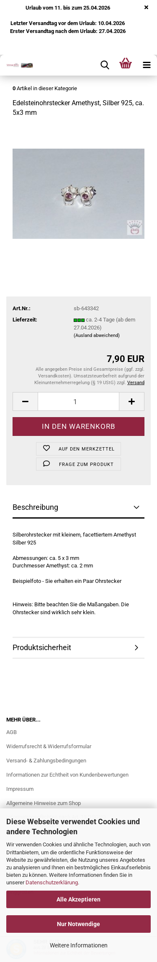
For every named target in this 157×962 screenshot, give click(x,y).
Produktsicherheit (42, 647)
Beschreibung (35, 507)
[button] (25, 401)
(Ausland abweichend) (97, 335)
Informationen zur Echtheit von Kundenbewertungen (67, 775)
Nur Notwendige (78, 924)
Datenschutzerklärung (52, 882)
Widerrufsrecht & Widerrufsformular (48, 746)
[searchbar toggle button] (104, 65)
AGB (11, 732)
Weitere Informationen (79, 945)
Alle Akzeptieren (78, 899)
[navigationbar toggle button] (146, 65)
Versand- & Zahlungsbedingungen (46, 760)
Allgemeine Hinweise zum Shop (43, 803)
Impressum (19, 789)
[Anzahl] (78, 401)
